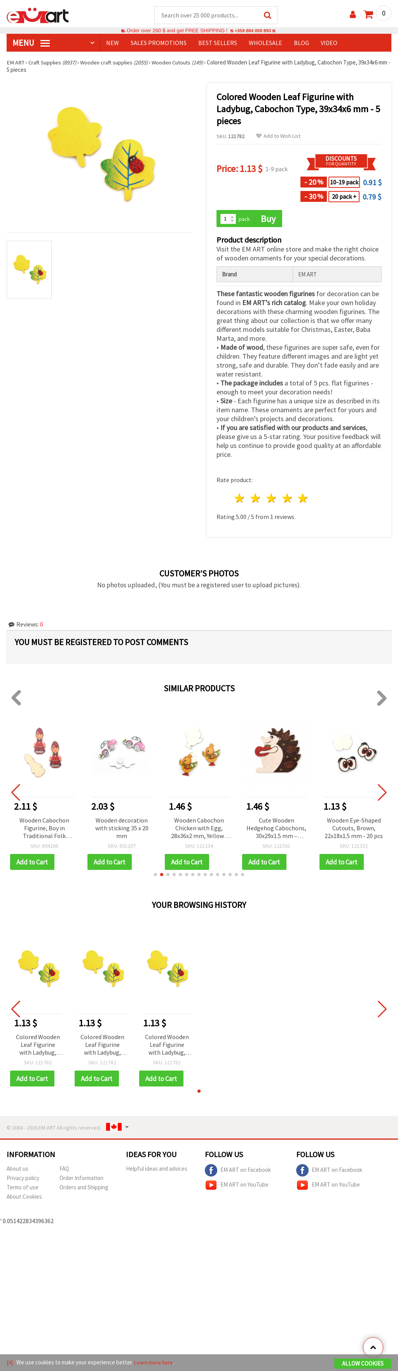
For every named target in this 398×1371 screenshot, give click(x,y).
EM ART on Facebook (238, 1172)
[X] (10, 1362)
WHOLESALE (265, 43)
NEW (112, 43)
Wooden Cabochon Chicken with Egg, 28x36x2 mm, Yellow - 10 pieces (199, 829)
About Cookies (24, 1198)
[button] (155, 875)
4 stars (287, 499)
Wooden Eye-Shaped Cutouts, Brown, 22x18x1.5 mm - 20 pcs (354, 828)
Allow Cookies (363, 1364)
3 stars (271, 499)
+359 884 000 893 (252, 31)
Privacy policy (23, 1179)
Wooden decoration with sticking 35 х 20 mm (121, 828)
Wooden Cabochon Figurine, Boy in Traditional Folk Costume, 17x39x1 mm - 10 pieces (44, 829)
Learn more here (154, 1362)
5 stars (303, 499)
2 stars (256, 499)
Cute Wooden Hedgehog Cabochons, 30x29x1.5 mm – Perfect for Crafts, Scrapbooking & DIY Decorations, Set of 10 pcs (276, 829)
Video (329, 43)
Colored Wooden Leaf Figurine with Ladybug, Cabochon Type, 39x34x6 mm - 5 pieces (38, 1046)
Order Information (81, 1179)
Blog (301, 43)
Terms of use (22, 1188)
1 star (240, 499)
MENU (31, 43)
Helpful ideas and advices (156, 1170)
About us (17, 1170)
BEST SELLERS (217, 43)
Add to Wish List (278, 136)
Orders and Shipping (83, 1188)
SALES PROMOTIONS (159, 43)
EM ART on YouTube (237, 1186)
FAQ (64, 1170)
